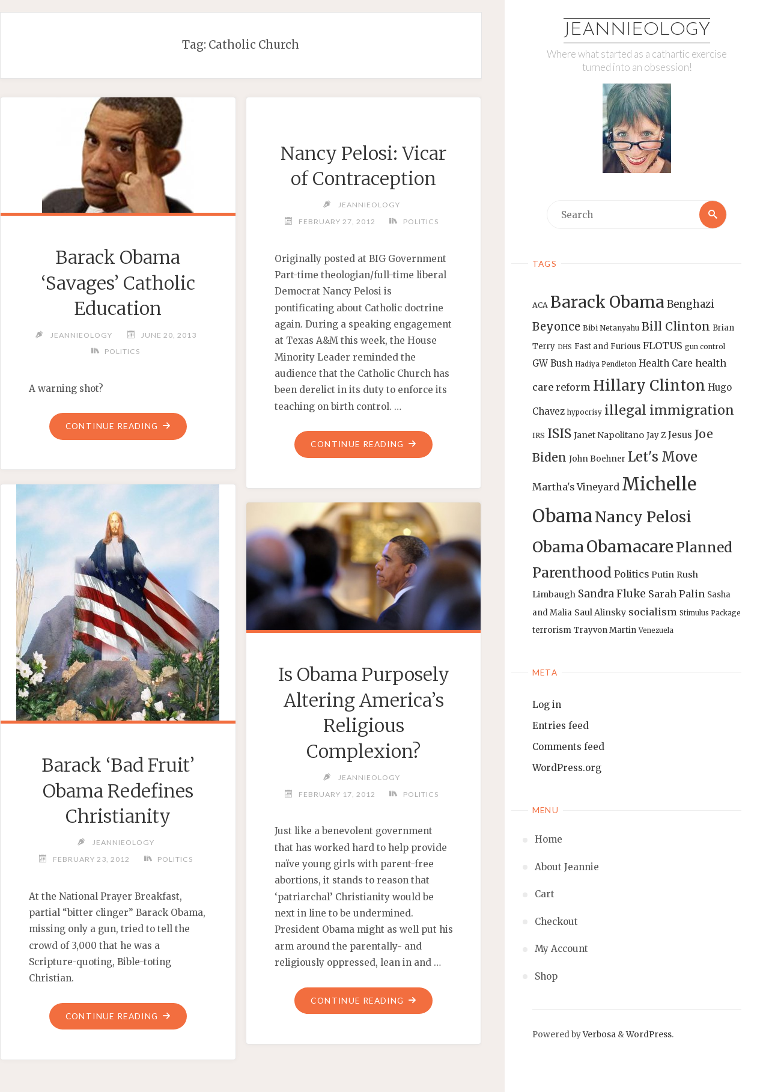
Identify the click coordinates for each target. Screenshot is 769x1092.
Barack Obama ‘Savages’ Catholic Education (117, 283)
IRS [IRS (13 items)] (538, 435)
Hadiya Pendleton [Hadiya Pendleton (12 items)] (605, 364)
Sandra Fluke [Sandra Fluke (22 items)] (612, 594)
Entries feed (560, 725)
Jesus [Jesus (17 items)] (680, 435)
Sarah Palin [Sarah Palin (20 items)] (676, 594)
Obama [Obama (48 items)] (558, 547)
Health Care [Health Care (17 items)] (666, 363)
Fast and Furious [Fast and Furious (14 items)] (607, 346)
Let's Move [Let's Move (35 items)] (663, 456)
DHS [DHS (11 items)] (565, 347)
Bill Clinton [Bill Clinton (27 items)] (676, 326)
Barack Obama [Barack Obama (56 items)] (607, 302)
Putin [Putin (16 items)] (662, 574)
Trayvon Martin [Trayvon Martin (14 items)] (605, 630)
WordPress (649, 1034)
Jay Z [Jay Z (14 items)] (656, 435)
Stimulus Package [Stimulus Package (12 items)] (710, 613)
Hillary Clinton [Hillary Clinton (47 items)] (649, 385)
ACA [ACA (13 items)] (540, 305)
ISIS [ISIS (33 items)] (559, 434)
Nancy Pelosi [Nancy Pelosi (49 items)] (643, 516)
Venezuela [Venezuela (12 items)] (656, 630)
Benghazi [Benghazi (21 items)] (690, 304)
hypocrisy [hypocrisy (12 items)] (584, 412)
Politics (123, 351)
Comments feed (568, 746)
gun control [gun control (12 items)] (705, 347)
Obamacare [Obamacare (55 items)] (629, 547)
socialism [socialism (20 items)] (652, 612)
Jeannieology (637, 30)
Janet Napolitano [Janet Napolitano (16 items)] (609, 435)
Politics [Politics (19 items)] (631, 574)
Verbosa (598, 1034)
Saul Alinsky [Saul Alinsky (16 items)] (600, 613)
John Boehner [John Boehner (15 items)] (597, 459)
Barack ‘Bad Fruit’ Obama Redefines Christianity (118, 791)
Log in (546, 704)
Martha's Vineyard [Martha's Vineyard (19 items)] (575, 487)
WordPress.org (566, 767)
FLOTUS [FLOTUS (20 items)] (662, 346)
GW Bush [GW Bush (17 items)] (552, 363)
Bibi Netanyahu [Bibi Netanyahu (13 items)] (611, 327)
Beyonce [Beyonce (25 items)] (556, 327)
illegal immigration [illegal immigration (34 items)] (669, 410)
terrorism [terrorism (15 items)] (551, 630)
